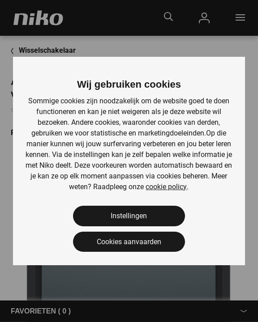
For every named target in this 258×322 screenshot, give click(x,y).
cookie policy (166, 186)
